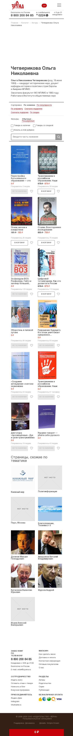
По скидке (34, 112)
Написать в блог (18, 687)
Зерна (18, 5)
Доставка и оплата (47, 658)
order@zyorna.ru (24, 670)
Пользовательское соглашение (37, 719)
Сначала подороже (19, 112)
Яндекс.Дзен (16, 698)
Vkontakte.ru (16, 705)
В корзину (46, 191)
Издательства (45, 683)
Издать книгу (16, 680)
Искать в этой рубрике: (24, 130)
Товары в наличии (22, 125)
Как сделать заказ (47, 654)
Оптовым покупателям (48, 664)
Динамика (30, 723)
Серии (41, 687)
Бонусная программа (20, 690)
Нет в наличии (19, 191)
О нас (41, 668)
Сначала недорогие (33, 109)
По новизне (29, 105)
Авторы (35, 23)
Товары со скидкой (44, 125)
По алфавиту (17, 109)
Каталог (25, 23)
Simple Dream (53, 723)
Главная (14, 23)
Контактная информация (49, 661)
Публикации (44, 690)
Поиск (58, 137)
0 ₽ (44, 6)
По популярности (44, 105)
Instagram (15, 701)
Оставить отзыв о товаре (22, 683)
